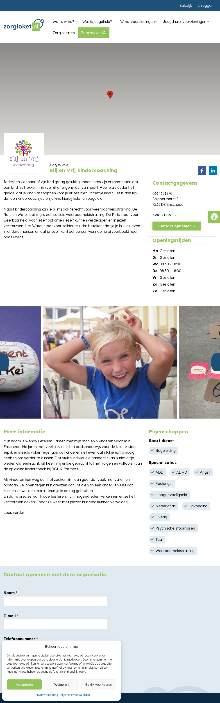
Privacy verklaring (46, 694)
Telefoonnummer (21, 638)
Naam (10, 592)
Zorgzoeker (91, 33)
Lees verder (14, 512)
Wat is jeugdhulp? (97, 21)
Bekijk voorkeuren (98, 684)
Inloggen (205, 5)
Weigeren (61, 684)
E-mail (11, 616)
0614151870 (162, 193)
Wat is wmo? (63, 21)
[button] (214, 217)
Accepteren (24, 684)
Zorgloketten (64, 33)
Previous (4, 362)
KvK (155, 215)
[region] (110, 99)
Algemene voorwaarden (75, 694)
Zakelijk (185, 5)
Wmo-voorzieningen (137, 21)
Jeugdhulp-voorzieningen (184, 21)
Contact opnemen (175, 226)
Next (215, 362)
